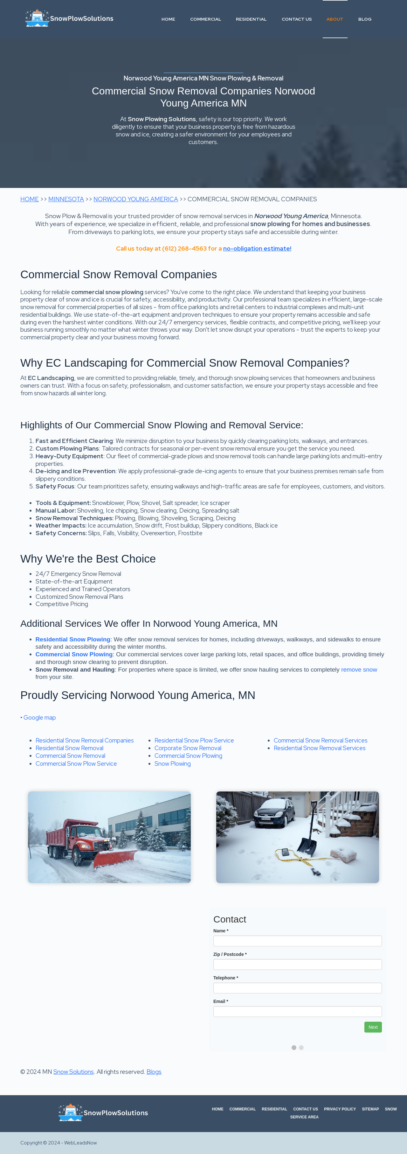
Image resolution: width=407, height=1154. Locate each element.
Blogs (154, 1072)
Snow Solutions (73, 1072)
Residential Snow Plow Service (194, 740)
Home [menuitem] (168, 19)
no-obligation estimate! (257, 248)
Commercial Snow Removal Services (321, 740)
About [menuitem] (335, 19)
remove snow (359, 669)
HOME (29, 199)
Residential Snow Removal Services (320, 748)
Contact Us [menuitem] (297, 19)
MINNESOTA (66, 199)
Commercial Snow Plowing (188, 756)
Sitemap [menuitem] (370, 1109)
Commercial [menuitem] (205, 19)
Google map (40, 718)
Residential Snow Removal (69, 748)
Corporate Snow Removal (188, 748)
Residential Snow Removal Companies (85, 740)
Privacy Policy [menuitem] (340, 1109)
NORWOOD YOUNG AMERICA (135, 199)
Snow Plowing (173, 764)
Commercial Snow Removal (70, 756)
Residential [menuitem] (251, 19)
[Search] (384, 19)
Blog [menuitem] (365, 19)
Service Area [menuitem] (304, 1117)
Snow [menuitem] (391, 1109)
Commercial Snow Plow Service (76, 764)
